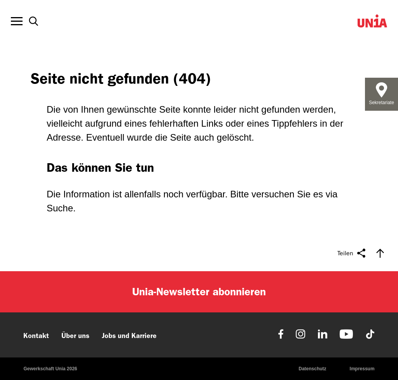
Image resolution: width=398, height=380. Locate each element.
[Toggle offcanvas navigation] (17, 21)
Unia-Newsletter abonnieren (199, 291)
